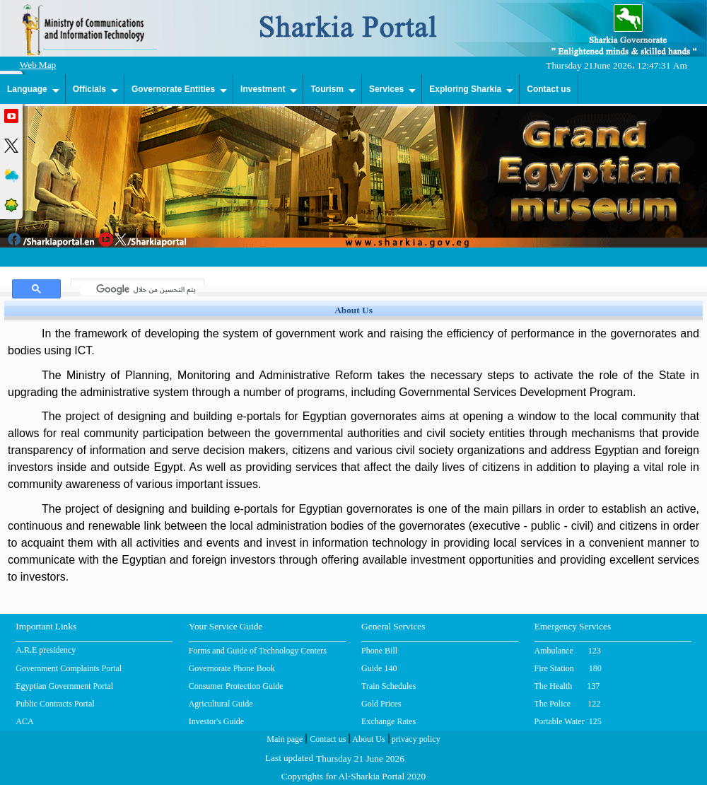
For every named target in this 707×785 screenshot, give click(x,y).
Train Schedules (388, 686)
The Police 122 (567, 704)
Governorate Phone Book (232, 668)
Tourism (326, 89)
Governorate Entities (173, 89)
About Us (367, 740)
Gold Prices (381, 704)
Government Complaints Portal (69, 668)
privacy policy (415, 740)
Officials (89, 89)
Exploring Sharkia (465, 89)
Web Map (38, 66)
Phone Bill (379, 651)
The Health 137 (567, 686)
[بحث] (139, 289)
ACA (24, 721)
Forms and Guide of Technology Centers (258, 651)
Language (27, 89)
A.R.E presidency (46, 651)
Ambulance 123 (567, 651)
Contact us (549, 89)
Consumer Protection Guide (236, 686)
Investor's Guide (216, 721)
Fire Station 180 (568, 668)
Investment (262, 89)
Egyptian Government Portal (64, 686)
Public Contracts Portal (55, 704)
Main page (285, 740)
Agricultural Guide (221, 704)
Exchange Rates (388, 721)
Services (386, 89)
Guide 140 (379, 668)
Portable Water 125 (568, 721)
